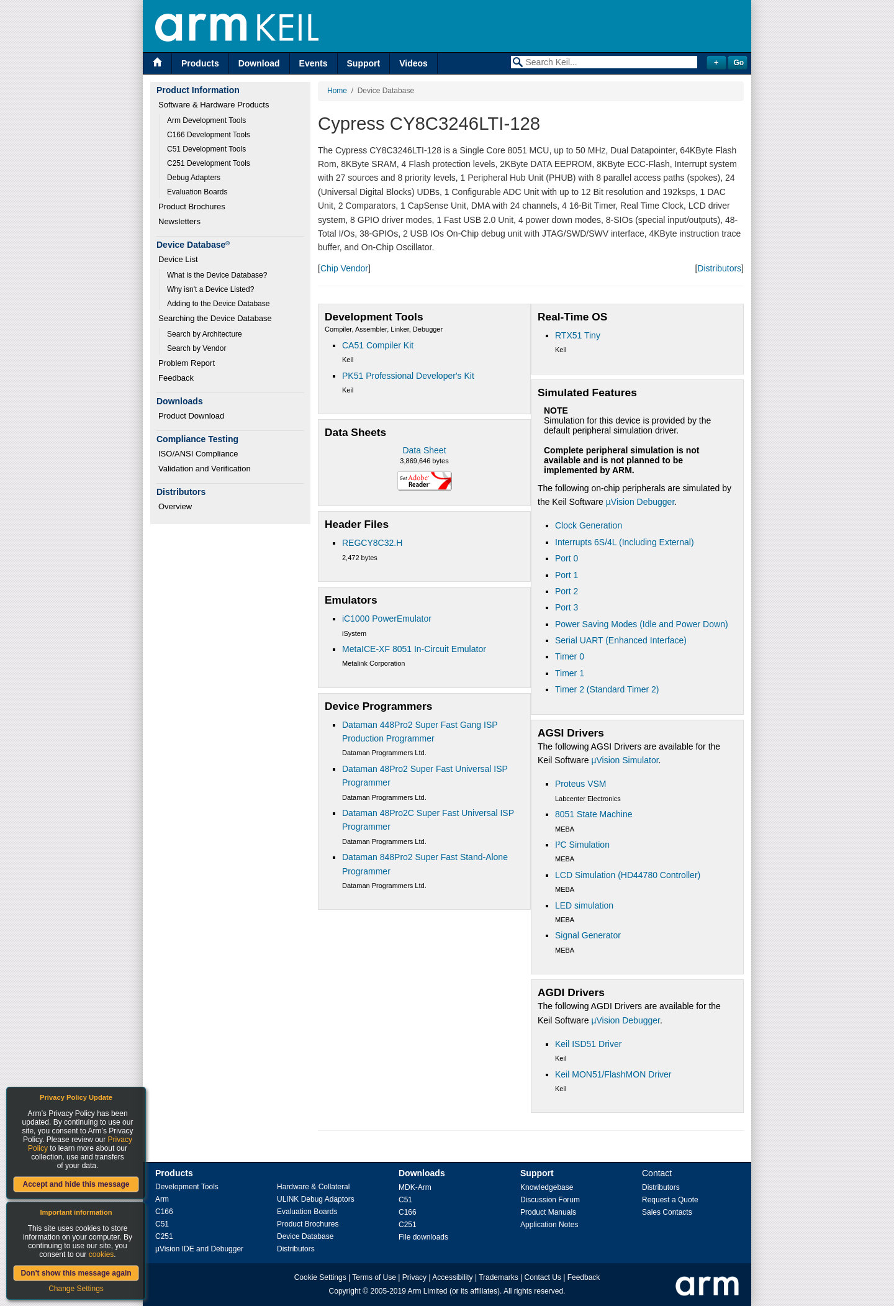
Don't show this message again (75, 1273)
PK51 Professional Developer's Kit (408, 376)
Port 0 (566, 558)
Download (259, 63)
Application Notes (549, 1224)
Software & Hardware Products (213, 104)
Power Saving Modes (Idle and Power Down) (641, 624)
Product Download (191, 415)
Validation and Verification (204, 468)
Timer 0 (569, 656)
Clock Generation (588, 525)
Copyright (345, 1291)
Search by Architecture (204, 334)
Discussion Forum (550, 1199)
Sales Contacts (667, 1212)
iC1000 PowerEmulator (386, 619)
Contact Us (543, 1277)
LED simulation (584, 905)
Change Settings (76, 1288)
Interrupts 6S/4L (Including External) (624, 542)
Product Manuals (548, 1212)
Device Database (305, 1236)
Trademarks (498, 1277)
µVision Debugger (640, 502)
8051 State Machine (594, 814)
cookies (101, 1254)
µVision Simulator (624, 760)
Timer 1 (569, 673)
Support (364, 63)
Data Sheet (424, 450)
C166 (164, 1211)
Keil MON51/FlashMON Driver (613, 1074)
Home (337, 90)
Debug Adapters (193, 177)
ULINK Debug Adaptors (315, 1199)
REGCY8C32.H (372, 543)
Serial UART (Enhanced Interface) (621, 640)
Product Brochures (191, 206)
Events (313, 63)
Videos (413, 63)
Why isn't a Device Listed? (210, 289)
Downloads (422, 1173)
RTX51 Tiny (577, 335)
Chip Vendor (344, 268)
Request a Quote (670, 1199)
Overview (175, 506)
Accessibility (452, 1277)
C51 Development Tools (206, 149)
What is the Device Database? (217, 275)
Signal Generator (588, 935)
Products (200, 63)
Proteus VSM (580, 784)
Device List (178, 259)
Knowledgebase (546, 1187)
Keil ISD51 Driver (588, 1044)
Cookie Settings (320, 1277)
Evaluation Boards (197, 192)
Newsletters (179, 221)
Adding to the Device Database (218, 303)
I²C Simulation (582, 845)
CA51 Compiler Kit (377, 345)
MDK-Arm (415, 1187)
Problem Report (186, 363)
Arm (162, 1199)
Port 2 (566, 591)
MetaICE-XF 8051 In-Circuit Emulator (414, 649)
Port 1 (566, 575)
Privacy (414, 1277)
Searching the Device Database (215, 318)
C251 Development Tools (208, 163)
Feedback (176, 378)
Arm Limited (428, 1291)
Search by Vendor (196, 348)
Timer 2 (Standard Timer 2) (607, 689)
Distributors (719, 268)
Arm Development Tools (206, 120)
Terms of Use (374, 1277)
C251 (164, 1236)
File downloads (423, 1237)
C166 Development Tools (208, 134)
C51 (162, 1224)
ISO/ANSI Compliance (198, 453)
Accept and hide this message (75, 1184)
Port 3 (566, 607)
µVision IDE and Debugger (199, 1249)
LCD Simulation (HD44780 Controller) (627, 875)
